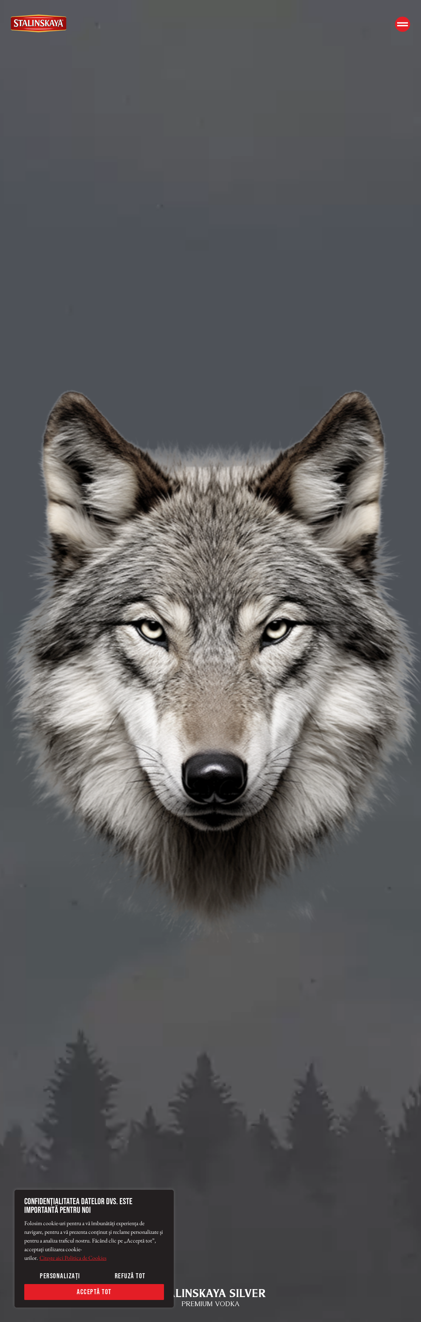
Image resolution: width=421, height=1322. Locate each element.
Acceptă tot (94, 1292)
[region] (94, 1249)
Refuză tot (130, 1276)
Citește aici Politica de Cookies (72, 1258)
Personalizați (60, 1276)
